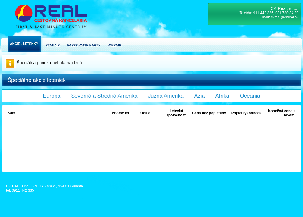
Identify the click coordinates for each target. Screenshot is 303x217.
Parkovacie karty (83, 45)
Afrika (222, 96)
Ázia (199, 96)
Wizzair (114, 45)
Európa (51, 96)
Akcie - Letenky (24, 44)
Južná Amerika (166, 96)
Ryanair (53, 45)
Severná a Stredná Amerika (104, 96)
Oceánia (250, 96)
